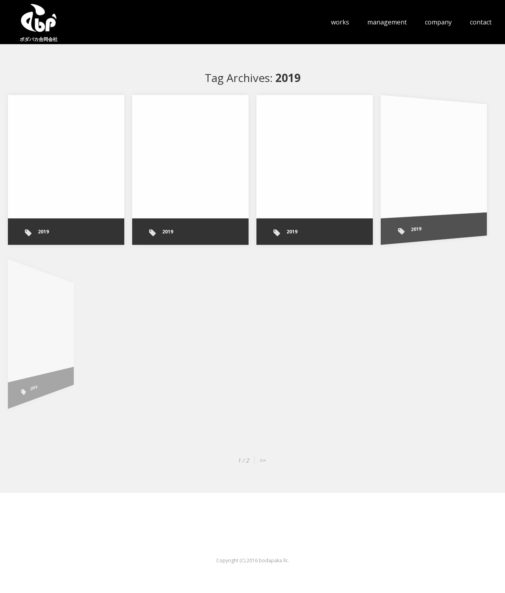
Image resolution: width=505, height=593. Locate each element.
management (387, 22)
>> (262, 460)
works (340, 22)
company (438, 22)
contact (481, 22)
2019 (43, 231)
